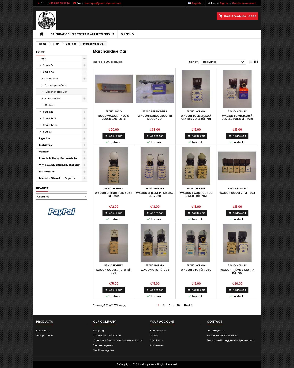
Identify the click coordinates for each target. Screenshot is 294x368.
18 (178, 305)
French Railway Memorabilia (58, 158)
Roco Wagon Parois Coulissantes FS (113, 117)
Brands (42, 188)
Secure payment (103, 345)
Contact (214, 321)
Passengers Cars (55, 85)
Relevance (224, 62)
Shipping (127, 34)
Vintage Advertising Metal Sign (59, 165)
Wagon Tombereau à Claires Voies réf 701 (196, 117)
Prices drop (43, 330)
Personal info (158, 330)
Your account (162, 321)
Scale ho (48, 72)
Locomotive (52, 78)
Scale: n (48, 112)
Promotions (46, 171)
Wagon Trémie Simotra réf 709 (237, 271)
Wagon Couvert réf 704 (237, 193)
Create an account (244, 3)
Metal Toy (45, 145)
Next (188, 305)
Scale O (48, 65)
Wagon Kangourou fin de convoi (155, 117)
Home (40, 52)
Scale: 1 (47, 131)
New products (44, 335)
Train (42, 58)
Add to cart (113, 135)
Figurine (44, 138)
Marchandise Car (56, 92)
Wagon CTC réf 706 (155, 270)
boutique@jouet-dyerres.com (103, 3)
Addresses (156, 345)
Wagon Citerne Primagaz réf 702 (113, 194)
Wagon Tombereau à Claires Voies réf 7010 (237, 117)
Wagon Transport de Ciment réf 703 (196, 194)
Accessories (52, 98)
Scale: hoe (49, 118)
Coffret (49, 105)
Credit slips (157, 340)
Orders (154, 335)
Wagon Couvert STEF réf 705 (113, 271)
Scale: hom (50, 125)
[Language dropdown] (196, 3)
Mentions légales (103, 350)
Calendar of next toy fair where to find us (82, 34)
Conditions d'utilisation (107, 335)
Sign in (224, 3)
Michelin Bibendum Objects (57, 178)
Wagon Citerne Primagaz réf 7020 (154, 194)
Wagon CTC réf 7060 (196, 270)
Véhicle (44, 151)
